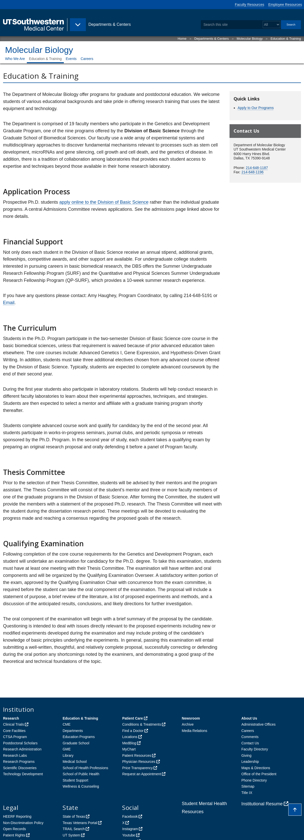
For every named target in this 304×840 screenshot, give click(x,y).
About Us (249, 718)
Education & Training (286, 38)
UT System (71, 835)
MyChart (129, 749)
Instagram (130, 829)
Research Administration (22, 749)
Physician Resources (138, 762)
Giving (246, 755)
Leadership (250, 762)
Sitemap (247, 786)
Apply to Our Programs (256, 108)
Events (71, 59)
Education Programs (79, 737)
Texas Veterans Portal (80, 823)
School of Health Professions (85, 768)
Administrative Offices (258, 724)
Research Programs (19, 762)
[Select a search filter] (271, 24)
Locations (129, 737)
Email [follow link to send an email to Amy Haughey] (8, 302)
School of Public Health (81, 774)
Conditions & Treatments (141, 724)
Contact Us (250, 743)
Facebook (130, 816)
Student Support (75, 780)
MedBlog (129, 743)
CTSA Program (15, 737)
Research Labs (15, 755)
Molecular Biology (250, 38)
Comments (250, 737)
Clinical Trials (13, 724)
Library (68, 755)
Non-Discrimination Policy (23, 823)
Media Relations (194, 731)
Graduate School (76, 743)
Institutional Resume (262, 803)
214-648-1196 (252, 172)
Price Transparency (137, 768)
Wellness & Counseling (81, 786)
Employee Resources (285, 5)
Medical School (75, 762)
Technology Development (23, 774)
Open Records (14, 829)
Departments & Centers (211, 38)
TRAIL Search (74, 829)
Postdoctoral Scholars (20, 743)
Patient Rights (14, 835)
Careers (87, 59)
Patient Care (132, 718)
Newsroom (191, 718)
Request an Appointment (141, 774)
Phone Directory (254, 780)
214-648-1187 (257, 168)
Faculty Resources (249, 5)
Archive (188, 724)
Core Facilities (14, 731)
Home (182, 38)
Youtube (128, 835)
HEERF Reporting (17, 816)
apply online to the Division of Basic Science (103, 202)
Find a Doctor (132, 731)
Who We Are (15, 59)
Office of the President (258, 774)
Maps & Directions (255, 768)
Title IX (246, 793)
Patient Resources (136, 755)
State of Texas (74, 816)
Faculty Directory (254, 749)
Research (11, 718)
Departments (73, 731)
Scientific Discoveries (19, 768)
